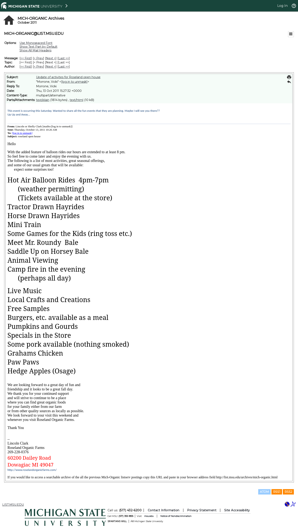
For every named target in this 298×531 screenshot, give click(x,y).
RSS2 (288, 492)
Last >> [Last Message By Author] (63, 66)
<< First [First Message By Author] (26, 66)
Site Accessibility (237, 510)
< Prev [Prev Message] (38, 58)
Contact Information (163, 510)
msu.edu (149, 516)
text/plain (42, 100)
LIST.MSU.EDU (13, 505)
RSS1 (276, 492)
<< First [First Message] (26, 58)
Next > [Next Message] (51, 58)
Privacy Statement (201, 510)
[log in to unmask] (74, 82)
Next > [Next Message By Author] (51, 66)
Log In (282, 6)
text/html (76, 100)
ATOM (264, 492)
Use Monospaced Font (35, 43)
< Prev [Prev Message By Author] (38, 66)
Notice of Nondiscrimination (175, 516)
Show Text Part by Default (38, 47)
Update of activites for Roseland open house (68, 77)
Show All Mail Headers (35, 50)
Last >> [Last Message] (63, 58)
